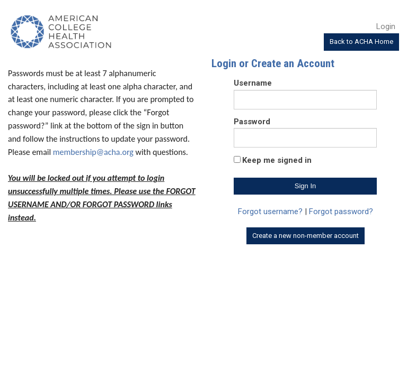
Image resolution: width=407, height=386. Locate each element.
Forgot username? (270, 211)
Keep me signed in (277, 160)
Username (253, 83)
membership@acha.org (93, 152)
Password (252, 121)
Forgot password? (341, 211)
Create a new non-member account (305, 236)
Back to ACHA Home (361, 41)
